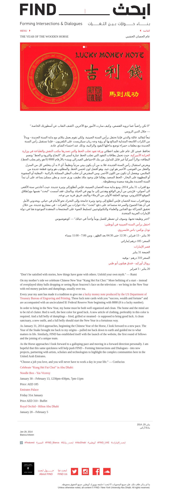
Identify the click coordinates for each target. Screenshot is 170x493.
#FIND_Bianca (52, 442)
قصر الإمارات (142, 246)
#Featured (29, 442)
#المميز (39, 442)
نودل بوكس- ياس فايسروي (134, 229)
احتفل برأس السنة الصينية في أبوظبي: (127, 224)
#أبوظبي (91, 442)
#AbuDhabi (80, 442)
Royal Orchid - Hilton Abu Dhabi (39, 406)
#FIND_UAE (103, 442)
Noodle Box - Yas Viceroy (35, 373)
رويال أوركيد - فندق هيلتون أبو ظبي (129, 263)
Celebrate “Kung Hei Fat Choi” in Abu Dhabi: (46, 367)
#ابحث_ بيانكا (67, 442)
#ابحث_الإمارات (118, 442)
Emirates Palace (29, 389)
